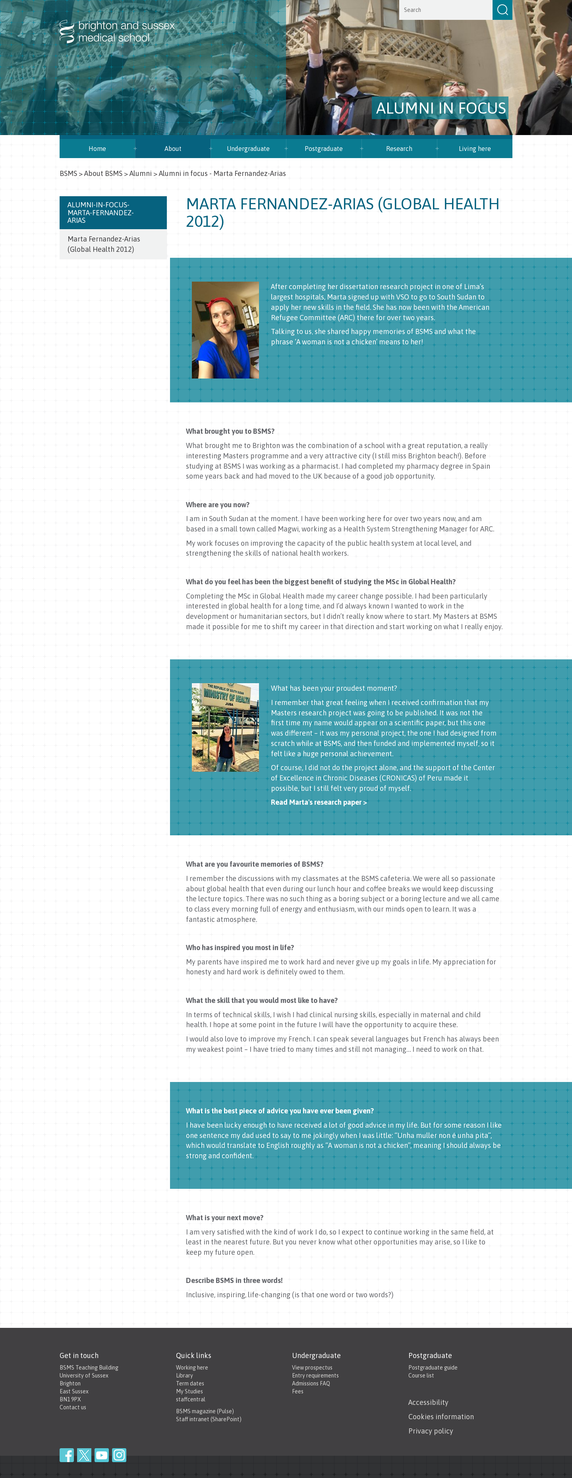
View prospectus (312, 1367)
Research (399, 148)
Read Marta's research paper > (319, 802)
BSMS (68, 173)
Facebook (67, 1455)
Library (184, 1375)
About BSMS (103, 173)
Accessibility (428, 1402)
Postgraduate (324, 148)
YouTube (102, 1455)
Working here (192, 1367)
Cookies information (441, 1416)
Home (97, 148)
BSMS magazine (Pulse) (205, 1411)
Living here (475, 148)
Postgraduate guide (433, 1367)
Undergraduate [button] (248, 148)
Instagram (119, 1455)
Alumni (140, 173)
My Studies (189, 1391)
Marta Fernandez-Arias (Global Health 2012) (104, 244)
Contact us (73, 1407)
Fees (297, 1391)
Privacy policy (430, 1431)
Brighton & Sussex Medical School (125, 23)
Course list (421, 1375)
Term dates (190, 1383)
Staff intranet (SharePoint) (209, 1419)
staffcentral (190, 1399)
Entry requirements (315, 1375)
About (173, 148)
